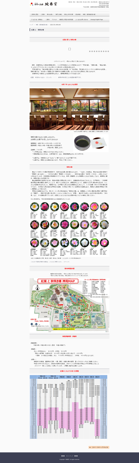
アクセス (54, 19)
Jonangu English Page (96, 19)
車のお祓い (50, 14)
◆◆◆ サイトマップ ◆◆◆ (69, 456)
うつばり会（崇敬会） (37, 19)
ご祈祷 (43, 14)
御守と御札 (59, 14)
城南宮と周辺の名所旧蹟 (66, 19)
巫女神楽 (78, 14)
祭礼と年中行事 (68, 14)
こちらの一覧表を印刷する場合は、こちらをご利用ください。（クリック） (50, 261)
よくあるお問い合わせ (82, 19)
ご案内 (47, 19)
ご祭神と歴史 (34, 14)
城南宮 (33, 9)
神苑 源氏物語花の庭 (89, 14)
